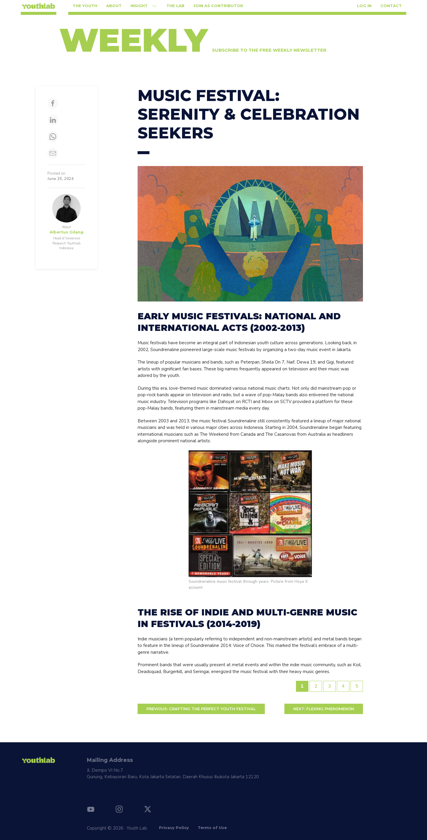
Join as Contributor (218, 5)
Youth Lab (137, 828)
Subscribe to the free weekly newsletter (269, 50)
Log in (364, 5)
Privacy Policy (174, 827)
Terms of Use (212, 827)
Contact (391, 5)
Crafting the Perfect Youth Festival (201, 708)
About (114, 5)
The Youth (85, 5)
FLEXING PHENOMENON (323, 708)
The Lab (175, 5)
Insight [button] (143, 6)
